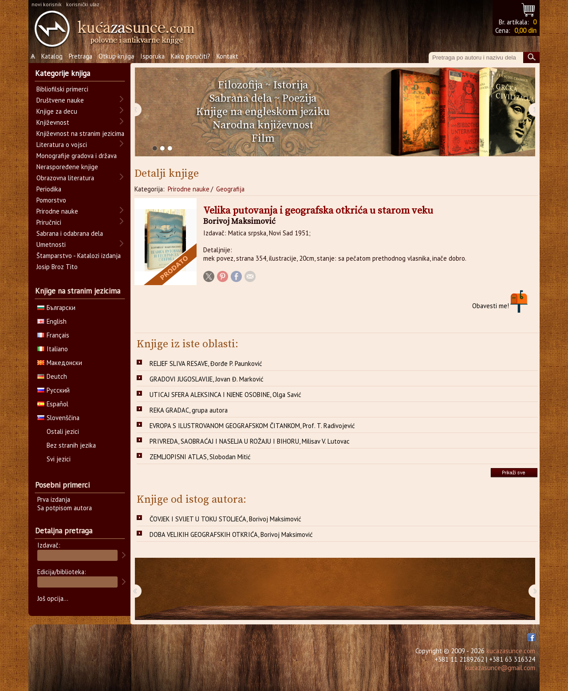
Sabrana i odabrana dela (69, 233)
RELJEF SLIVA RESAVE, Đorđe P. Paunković (206, 363)
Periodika (48, 189)
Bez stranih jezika (71, 445)
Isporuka (152, 56)
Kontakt (227, 56)
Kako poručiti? (190, 56)
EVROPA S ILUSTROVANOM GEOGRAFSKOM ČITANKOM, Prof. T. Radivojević (252, 425)
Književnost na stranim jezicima (80, 133)
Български (56, 307)
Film (263, 138)
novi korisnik (47, 4)
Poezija (299, 98)
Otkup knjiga (116, 56)
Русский (53, 390)
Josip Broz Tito (57, 266)
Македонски (59, 362)
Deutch (52, 376)
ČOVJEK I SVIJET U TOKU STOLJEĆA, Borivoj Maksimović (225, 519)
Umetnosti (51, 244)
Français (53, 335)
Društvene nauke (60, 100)
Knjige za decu (56, 111)
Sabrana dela (240, 98)
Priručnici (48, 222)
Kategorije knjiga (62, 73)
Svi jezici (59, 459)
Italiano (52, 349)
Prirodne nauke (188, 189)
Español (52, 404)
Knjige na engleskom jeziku (263, 112)
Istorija (290, 85)
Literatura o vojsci (61, 144)
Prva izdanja (53, 499)
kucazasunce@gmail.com (500, 667)
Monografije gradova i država (76, 155)
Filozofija (240, 85)
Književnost (52, 122)
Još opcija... (52, 598)
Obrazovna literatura (65, 178)
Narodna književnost (263, 125)
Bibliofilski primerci (62, 89)
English (52, 321)
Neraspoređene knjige (67, 167)
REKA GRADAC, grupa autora (189, 410)
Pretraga (80, 56)
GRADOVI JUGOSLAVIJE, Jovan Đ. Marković (207, 379)
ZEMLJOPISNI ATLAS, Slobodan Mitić (200, 457)
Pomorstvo (51, 200)
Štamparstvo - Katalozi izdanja (78, 255)
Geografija (230, 189)
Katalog (52, 56)
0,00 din (525, 30)
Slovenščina (58, 417)
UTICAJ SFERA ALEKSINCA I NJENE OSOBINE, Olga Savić (225, 394)
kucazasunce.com (510, 651)
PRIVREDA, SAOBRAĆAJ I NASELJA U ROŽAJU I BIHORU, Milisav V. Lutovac (250, 441)
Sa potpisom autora (64, 508)
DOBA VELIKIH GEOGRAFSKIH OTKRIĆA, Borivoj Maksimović (231, 534)
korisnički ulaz (82, 4)
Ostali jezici (63, 431)
